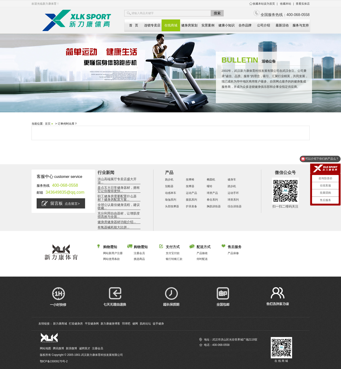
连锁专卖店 (152, 25)
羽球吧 (126, 323)
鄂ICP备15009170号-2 (54, 361)
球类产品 (212, 193)
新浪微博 (71, 348)
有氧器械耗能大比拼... (114, 227)
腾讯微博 (58, 348)
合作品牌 (245, 25)
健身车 (232, 179)
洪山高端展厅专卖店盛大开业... (117, 180)
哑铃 (209, 186)
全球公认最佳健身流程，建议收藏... (119, 206)
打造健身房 (76, 323)
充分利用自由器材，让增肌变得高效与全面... (119, 214)
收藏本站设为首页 (264, 3)
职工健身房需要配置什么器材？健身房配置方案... (117, 197)
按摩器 (190, 186)
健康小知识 (226, 25)
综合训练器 (235, 206)
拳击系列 (212, 199)
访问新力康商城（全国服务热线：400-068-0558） (230, 350)
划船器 (169, 186)
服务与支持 (301, 25)
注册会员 (97, 348)
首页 (48, 123)
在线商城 (170, 25)
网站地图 (45, 348)
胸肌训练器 (214, 206)
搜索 (217, 13)
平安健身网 (92, 323)
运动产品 (191, 193)
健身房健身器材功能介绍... (117, 222)
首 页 (133, 25)
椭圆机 (211, 179)
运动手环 (233, 193)
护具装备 (191, 206)
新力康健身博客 (110, 323)
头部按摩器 (172, 206)
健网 (135, 323)
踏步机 (232, 186)
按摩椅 (190, 179)
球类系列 (233, 199)
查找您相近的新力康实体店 (216, 355)
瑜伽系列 (170, 199)
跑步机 (169, 179)
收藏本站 (285, 3)
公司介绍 (263, 25)
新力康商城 (60, 323)
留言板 (61, 203)
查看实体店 (303, 3)
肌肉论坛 (145, 323)
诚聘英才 (84, 348)
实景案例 (207, 25)
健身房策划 (189, 25)
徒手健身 (158, 323)
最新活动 (282, 25)
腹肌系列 (191, 199)
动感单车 (170, 193)
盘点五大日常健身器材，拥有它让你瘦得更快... (119, 189)
